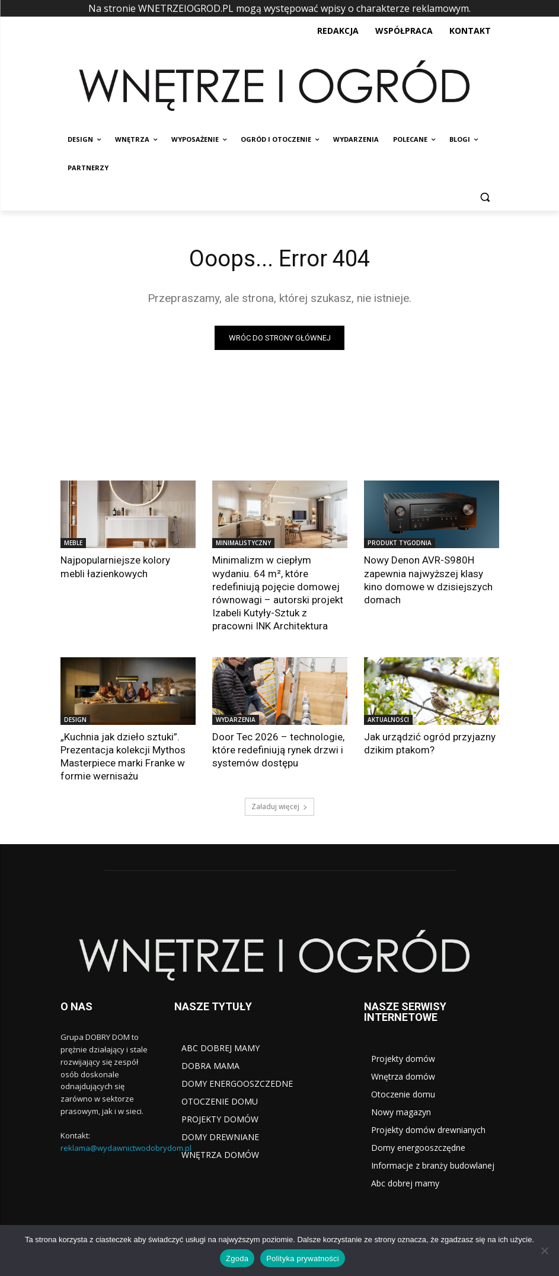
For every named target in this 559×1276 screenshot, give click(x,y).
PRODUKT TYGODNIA (400, 543)
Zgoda (237, 1258)
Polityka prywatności (302, 1258)
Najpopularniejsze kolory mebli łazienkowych (115, 566)
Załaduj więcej (279, 806)
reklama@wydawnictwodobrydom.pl (125, 1148)
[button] (485, 197)
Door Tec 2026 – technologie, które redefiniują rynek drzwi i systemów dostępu (278, 750)
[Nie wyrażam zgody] (544, 1250)
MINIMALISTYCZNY (243, 543)
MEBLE (73, 543)
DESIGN (75, 719)
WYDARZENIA (235, 719)
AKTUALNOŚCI (388, 719)
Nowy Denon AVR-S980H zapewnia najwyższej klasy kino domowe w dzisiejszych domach (428, 579)
